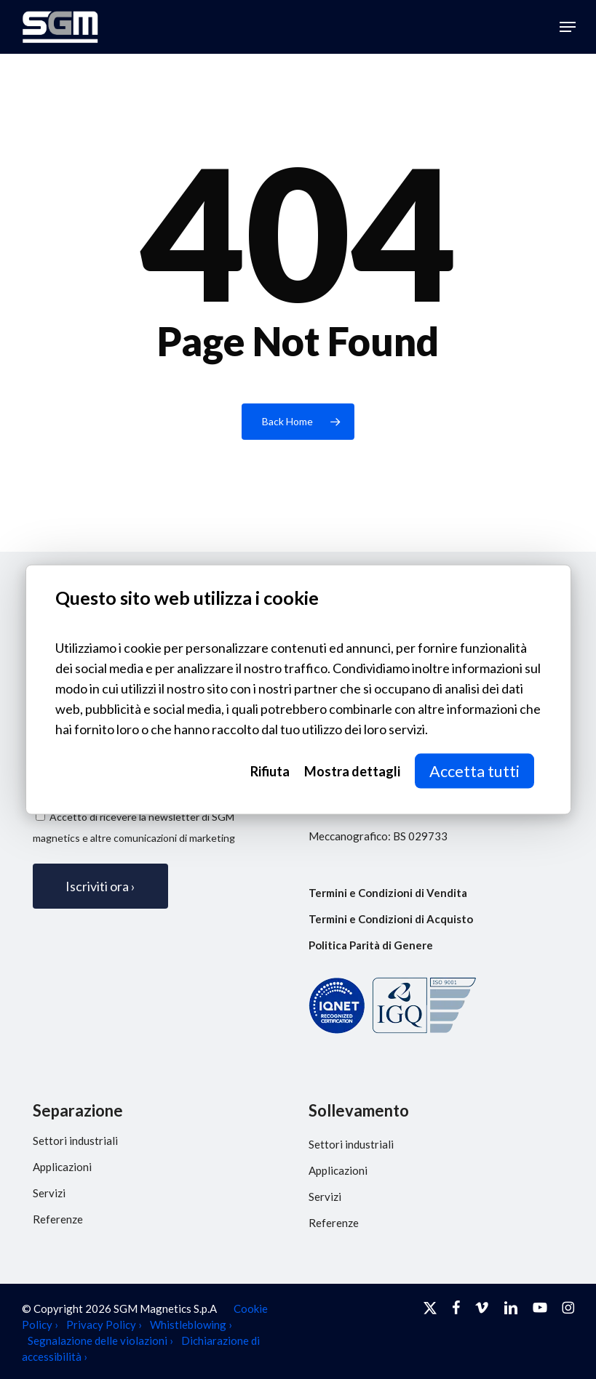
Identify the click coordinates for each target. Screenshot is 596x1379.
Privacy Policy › (104, 1324)
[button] (568, 27)
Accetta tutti (474, 771)
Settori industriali (75, 1140)
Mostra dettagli (352, 771)
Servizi (49, 1192)
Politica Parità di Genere (371, 945)
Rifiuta (270, 771)
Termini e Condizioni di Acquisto (391, 918)
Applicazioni (62, 1166)
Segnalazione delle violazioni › (100, 1340)
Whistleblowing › (191, 1324)
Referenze (58, 1219)
